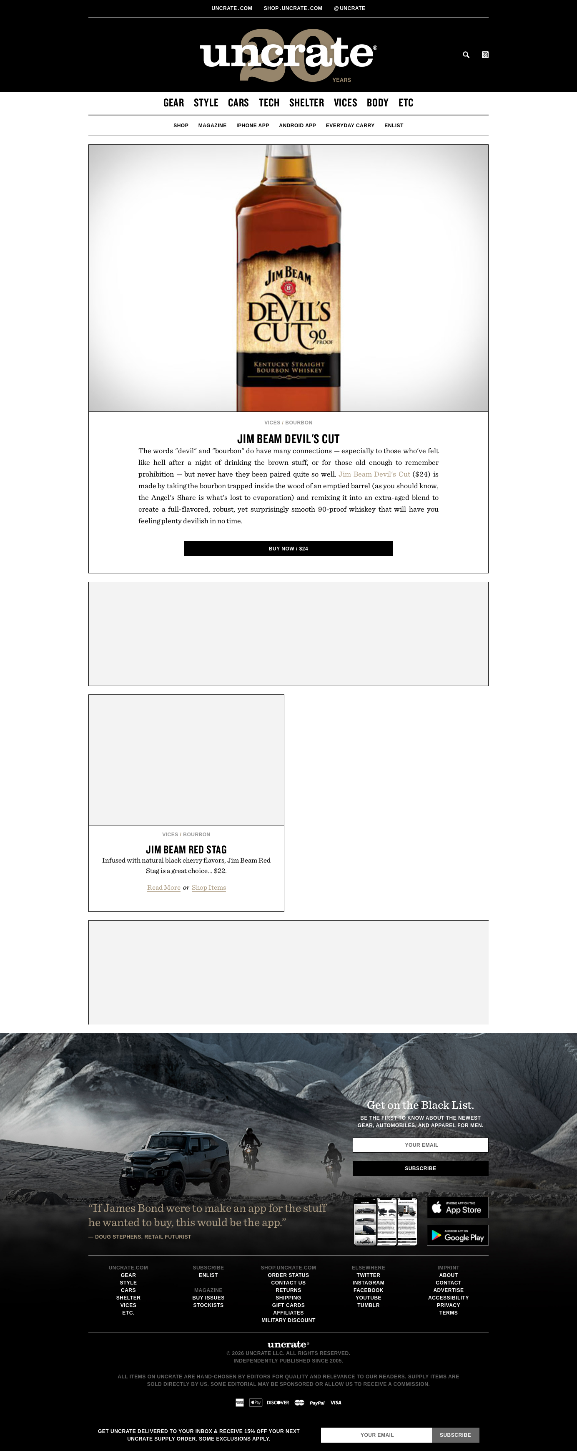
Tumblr (368, 1305)
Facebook (369, 1290)
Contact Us (288, 1283)
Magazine (212, 126)
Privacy (448, 1305)
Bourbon (299, 423)
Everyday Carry (350, 126)
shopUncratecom (294, 8)
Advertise (448, 1290)
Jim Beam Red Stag (186, 849)
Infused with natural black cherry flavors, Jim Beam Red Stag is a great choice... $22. (186, 865)
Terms (448, 1313)
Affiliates (288, 1313)
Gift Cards (288, 1305)
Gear (173, 102)
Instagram (368, 1283)
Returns (288, 1290)
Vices (346, 102)
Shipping (288, 1298)
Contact (448, 1283)
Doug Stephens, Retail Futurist (143, 1237)
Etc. (128, 1313)
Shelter (306, 102)
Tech (269, 102)
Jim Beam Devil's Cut (288, 438)
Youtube (368, 1298)
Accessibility (448, 1298)
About (448, 1275)
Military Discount (288, 1320)
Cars (238, 102)
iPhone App (252, 126)
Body (378, 102)
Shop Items (209, 887)
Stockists (208, 1305)
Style (206, 102)
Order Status (288, 1275)
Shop (180, 126)
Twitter (369, 1275)
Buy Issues (208, 1298)
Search (466, 54)
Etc (406, 102)
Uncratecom (233, 8)
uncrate (349, 8)
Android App (297, 126)
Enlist (394, 126)
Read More (164, 887)
